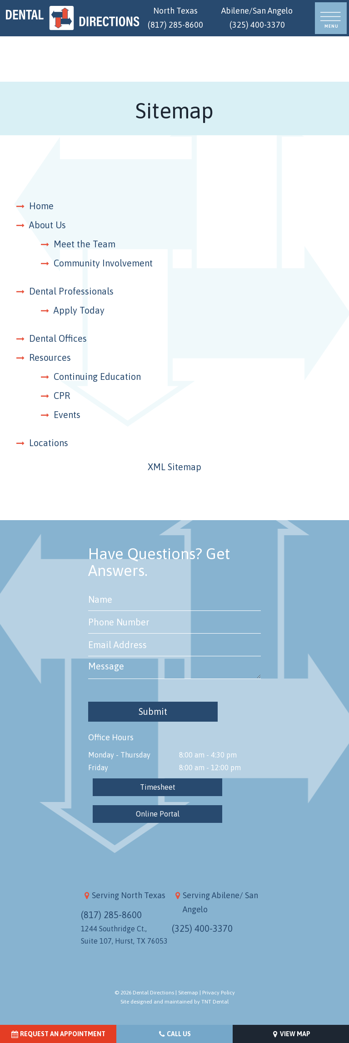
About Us (47, 225)
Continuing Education (97, 376)
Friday (98, 767)
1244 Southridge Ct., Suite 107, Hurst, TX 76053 (124, 935)
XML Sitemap (174, 467)
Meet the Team (84, 244)
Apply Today (79, 310)
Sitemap (188, 992)
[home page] (72, 18)
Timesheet (157, 787)
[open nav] (331, 18)
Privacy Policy (218, 992)
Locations (48, 443)
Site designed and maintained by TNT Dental (174, 1002)
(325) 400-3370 (202, 928)
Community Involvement (103, 263)
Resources (50, 357)
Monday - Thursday (119, 755)
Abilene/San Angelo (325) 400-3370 (257, 18)
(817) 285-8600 (111, 915)
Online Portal (157, 814)
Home (41, 206)
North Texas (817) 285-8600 (175, 18)
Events (67, 414)
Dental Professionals (71, 291)
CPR (62, 395)
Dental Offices (58, 338)
